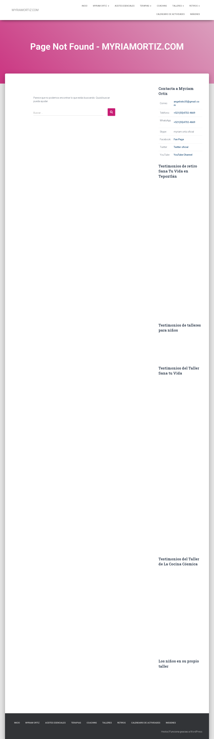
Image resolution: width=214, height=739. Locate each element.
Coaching (162, 6)
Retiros (194, 6)
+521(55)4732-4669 (184, 112)
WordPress (196, 731)
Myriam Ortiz (101, 6)
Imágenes (195, 14)
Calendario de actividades (170, 14)
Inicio (84, 6)
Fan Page (179, 139)
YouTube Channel (183, 154)
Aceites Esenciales (124, 6)
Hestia (164, 731)
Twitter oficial (181, 147)
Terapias (145, 6)
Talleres (178, 6)
